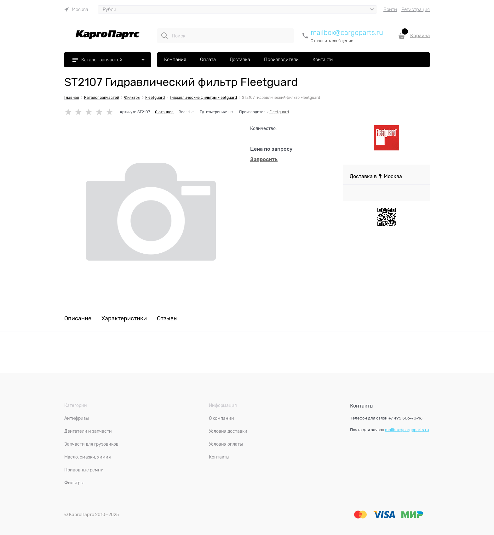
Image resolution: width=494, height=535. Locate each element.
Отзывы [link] (167, 319)
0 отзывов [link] (164, 112)
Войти (390, 9)
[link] (76, 9)
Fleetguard (279, 112)
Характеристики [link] (124, 319)
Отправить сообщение (332, 40)
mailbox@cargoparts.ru (347, 33)
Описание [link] (77, 319)
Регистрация (415, 9)
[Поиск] (164, 35)
